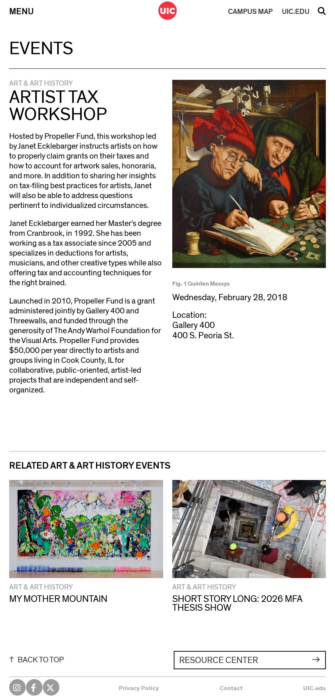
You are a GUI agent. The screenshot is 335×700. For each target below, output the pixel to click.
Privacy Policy (139, 688)
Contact (231, 688)
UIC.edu (314, 688)
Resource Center (218, 660)
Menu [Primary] (21, 11)
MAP (250, 11)
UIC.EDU (295, 11)
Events (41, 49)
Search (322, 13)
